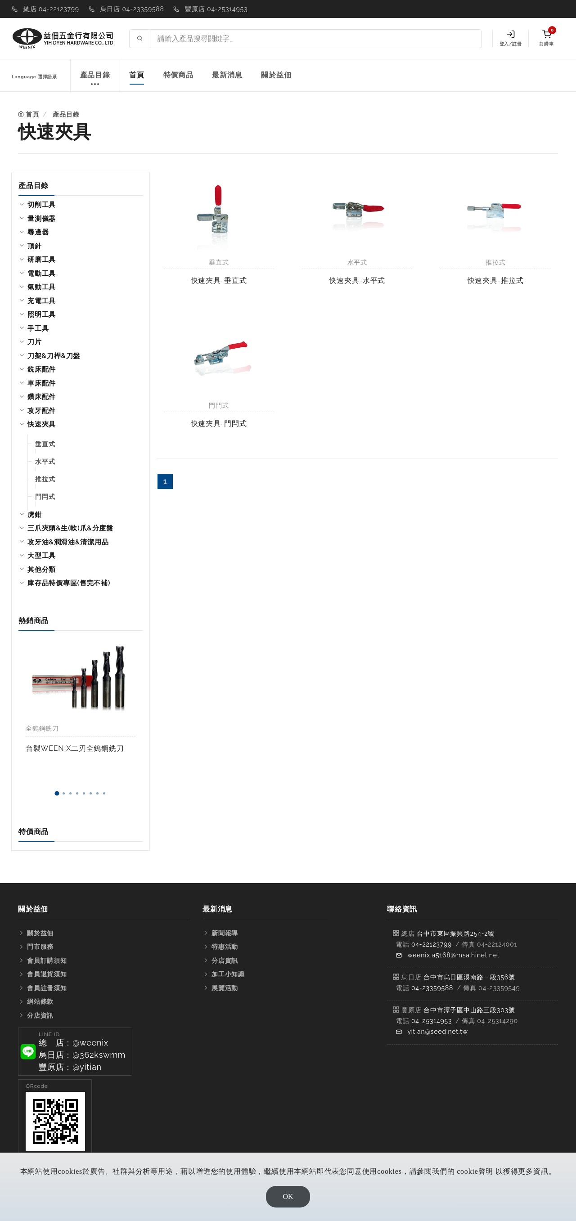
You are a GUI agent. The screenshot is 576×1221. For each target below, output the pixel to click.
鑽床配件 (41, 397)
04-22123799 (431, 944)
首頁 (136, 75)
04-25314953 (431, 1020)
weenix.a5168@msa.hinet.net (453, 955)
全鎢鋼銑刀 (42, 728)
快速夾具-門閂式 (219, 423)
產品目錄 (95, 80)
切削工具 (41, 205)
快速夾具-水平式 (357, 280)
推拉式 (45, 479)
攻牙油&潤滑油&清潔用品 (67, 542)
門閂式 (45, 496)
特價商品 (178, 75)
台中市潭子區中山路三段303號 (469, 1010)
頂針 (34, 246)
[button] (56, 793)
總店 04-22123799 (51, 9)
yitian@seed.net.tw (437, 1031)
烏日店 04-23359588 (132, 9)
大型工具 (41, 556)
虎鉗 (34, 515)
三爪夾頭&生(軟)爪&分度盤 (70, 528)
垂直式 (45, 444)
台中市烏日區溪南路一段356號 (469, 977)
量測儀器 (41, 219)
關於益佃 (276, 75)
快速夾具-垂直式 (219, 280)
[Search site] (316, 38)
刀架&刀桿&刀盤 (53, 356)
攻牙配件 (41, 411)
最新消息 (227, 75)
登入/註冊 (511, 38)
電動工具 (41, 273)
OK (288, 1196)
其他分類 (41, 570)
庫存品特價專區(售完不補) (68, 583)
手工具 (38, 328)
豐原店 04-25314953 (216, 9)
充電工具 (41, 301)
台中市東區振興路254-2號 (456, 933)
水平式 (45, 461)
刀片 (34, 342)
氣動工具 (41, 287)
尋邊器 (38, 232)
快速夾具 (41, 424)
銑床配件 (41, 369)
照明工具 (41, 314)
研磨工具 (41, 260)
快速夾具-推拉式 (496, 280)
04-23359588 (432, 988)
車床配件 (41, 383)
